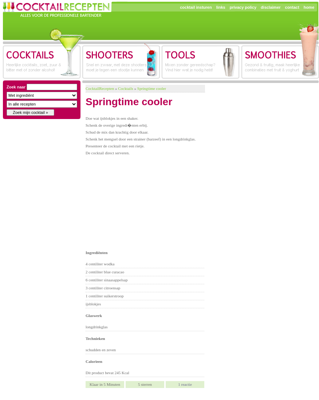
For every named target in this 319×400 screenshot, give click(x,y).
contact (292, 7)
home (309, 7)
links (220, 7)
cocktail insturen (196, 7)
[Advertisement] (139, 202)
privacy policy (243, 7)
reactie (185, 384)
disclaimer (270, 7)
